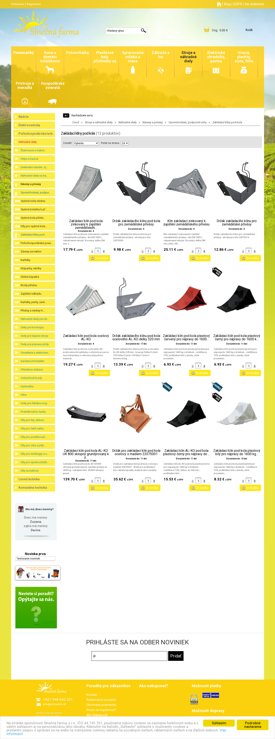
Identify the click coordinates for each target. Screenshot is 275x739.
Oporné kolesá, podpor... (36, 192)
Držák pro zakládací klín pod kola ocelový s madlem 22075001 (136, 452)
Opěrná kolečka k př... (34, 209)
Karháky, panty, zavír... (34, 302)
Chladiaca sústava (32, 369)
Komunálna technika (33, 487)
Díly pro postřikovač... (34, 437)
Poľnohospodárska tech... (37, 133)
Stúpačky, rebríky (31, 268)
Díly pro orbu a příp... (33, 445)
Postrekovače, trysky (33, 411)
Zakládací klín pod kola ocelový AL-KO (86, 337)
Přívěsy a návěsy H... (33, 310)
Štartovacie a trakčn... (34, 150)
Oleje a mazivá (29, 158)
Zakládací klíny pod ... (34, 234)
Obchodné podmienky (101, 705)
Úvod (75, 122)
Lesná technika (29, 479)
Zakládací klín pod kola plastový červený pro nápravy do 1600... (186, 337)
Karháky (25, 260)
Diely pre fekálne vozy (34, 403)
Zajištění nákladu (31, 293)
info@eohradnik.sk (54, 704)
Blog (227, 4)
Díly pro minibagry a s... (35, 453)
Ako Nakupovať (96, 715)
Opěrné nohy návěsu (33, 201)
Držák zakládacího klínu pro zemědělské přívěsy (237, 222)
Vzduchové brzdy (31, 378)
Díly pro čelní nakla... (33, 428)
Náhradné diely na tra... (34, 175)
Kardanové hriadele (32, 361)
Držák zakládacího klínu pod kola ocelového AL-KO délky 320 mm (136, 337)
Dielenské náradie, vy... (34, 167)
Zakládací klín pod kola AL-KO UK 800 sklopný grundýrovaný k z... (86, 454)
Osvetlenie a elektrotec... (35, 352)
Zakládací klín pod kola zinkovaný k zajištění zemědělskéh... (86, 224)
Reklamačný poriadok (101, 700)
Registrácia (34, 4)
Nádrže (24, 116)
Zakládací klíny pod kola (227, 122)
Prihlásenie (17, 4)
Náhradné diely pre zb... (35, 319)
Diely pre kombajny (32, 327)
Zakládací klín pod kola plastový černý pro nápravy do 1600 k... (236, 337)
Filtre (24, 394)
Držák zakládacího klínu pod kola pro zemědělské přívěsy (136, 222)
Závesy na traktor (31, 251)
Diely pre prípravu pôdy (35, 344)
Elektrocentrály (29, 125)
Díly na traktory (30, 470)
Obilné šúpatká (30, 276)
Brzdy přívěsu (29, 285)
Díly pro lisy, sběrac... (33, 420)
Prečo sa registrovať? (101, 710)
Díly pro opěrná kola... (34, 226)
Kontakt (91, 695)
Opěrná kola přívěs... (33, 217)
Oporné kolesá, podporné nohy (188, 122)
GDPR (237, 4)
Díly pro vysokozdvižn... (35, 462)
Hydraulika (27, 386)
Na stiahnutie (254, 4)
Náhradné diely (28, 142)
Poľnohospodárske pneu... (37, 243)
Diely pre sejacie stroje (34, 335)
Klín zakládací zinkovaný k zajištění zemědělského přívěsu (186, 222)
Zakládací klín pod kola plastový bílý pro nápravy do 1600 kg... (236, 452)
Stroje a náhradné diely (99, 122)
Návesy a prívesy (31, 184)
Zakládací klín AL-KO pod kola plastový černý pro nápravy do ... (186, 452)
